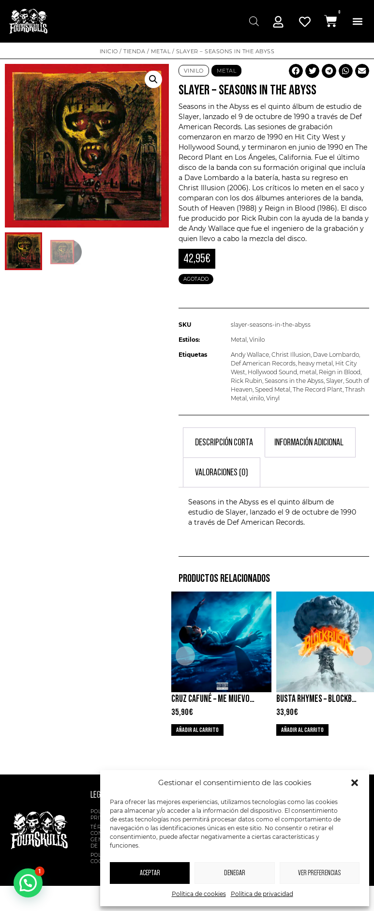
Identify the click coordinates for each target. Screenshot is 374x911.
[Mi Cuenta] (278, 22)
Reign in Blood (339, 372)
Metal (161, 51)
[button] (354, 783)
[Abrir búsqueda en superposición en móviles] (252, 21)
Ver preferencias (319, 873)
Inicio (109, 51)
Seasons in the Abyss (294, 380)
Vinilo (194, 70)
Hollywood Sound (272, 372)
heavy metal (315, 363)
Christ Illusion (291, 354)
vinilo (256, 398)
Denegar (234, 873)
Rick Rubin (246, 380)
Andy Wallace (250, 354)
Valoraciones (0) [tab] (221, 472)
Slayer (334, 380)
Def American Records (263, 363)
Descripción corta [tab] (224, 442)
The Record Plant (318, 389)
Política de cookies (199, 893)
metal (307, 372)
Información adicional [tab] (309, 442)
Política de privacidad (262, 893)
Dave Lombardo (336, 354)
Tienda (134, 51)
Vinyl (273, 398)
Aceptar (150, 873)
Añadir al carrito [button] (197, 730)
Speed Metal (272, 389)
